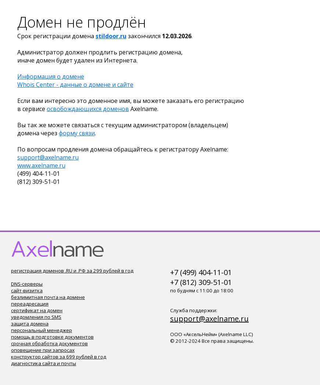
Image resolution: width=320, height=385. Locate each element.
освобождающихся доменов (88, 109)
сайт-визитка (27, 290)
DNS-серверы (27, 284)
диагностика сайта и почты (43, 363)
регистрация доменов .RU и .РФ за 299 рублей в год (72, 270)
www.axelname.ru (41, 165)
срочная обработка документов (49, 343)
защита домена (29, 323)
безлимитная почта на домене (48, 297)
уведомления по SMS (36, 317)
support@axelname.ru (48, 157)
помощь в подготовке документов (52, 337)
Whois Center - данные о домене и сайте (75, 85)
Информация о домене (50, 76)
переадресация (29, 303)
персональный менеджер (41, 330)
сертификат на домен (36, 310)
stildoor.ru (111, 36)
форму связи (77, 133)
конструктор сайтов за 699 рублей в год (58, 356)
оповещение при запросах (43, 350)
